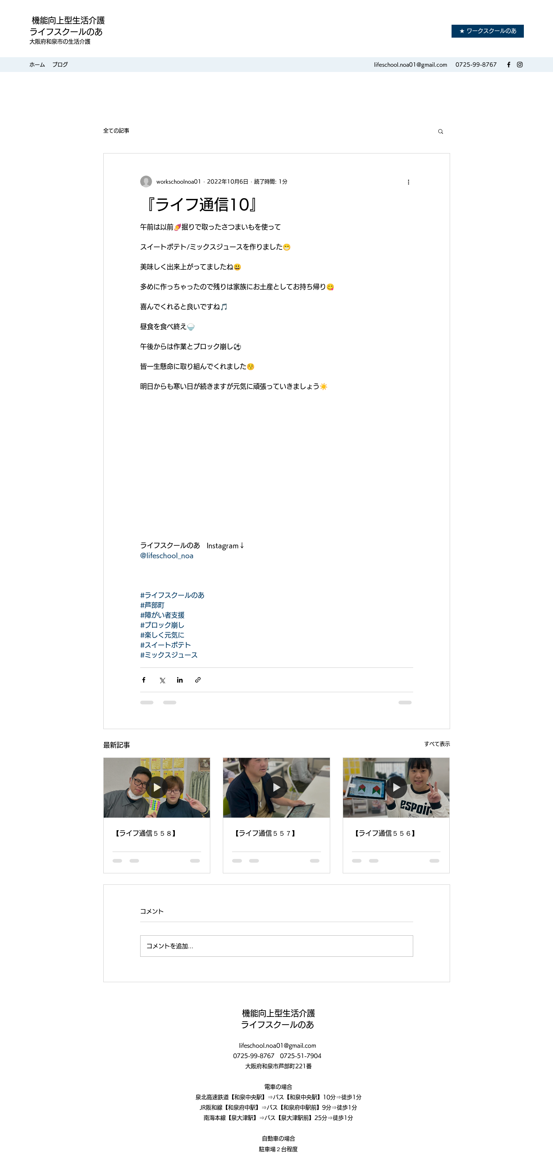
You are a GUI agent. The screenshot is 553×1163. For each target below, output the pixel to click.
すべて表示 (437, 743)
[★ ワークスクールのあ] (488, 31)
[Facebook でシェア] (143, 679)
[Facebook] (508, 64)
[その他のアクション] (408, 181)
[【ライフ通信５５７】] (276, 788)
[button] (440, 131)
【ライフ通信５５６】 (385, 833)
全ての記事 (116, 130)
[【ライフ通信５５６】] (396, 788)
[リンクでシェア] (197, 679)
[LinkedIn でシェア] (179, 679)
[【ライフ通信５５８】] (157, 788)
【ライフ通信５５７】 (265, 833)
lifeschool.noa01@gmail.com (410, 64)
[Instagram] (519, 64)
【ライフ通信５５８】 (146, 833)
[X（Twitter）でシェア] (161, 679)
